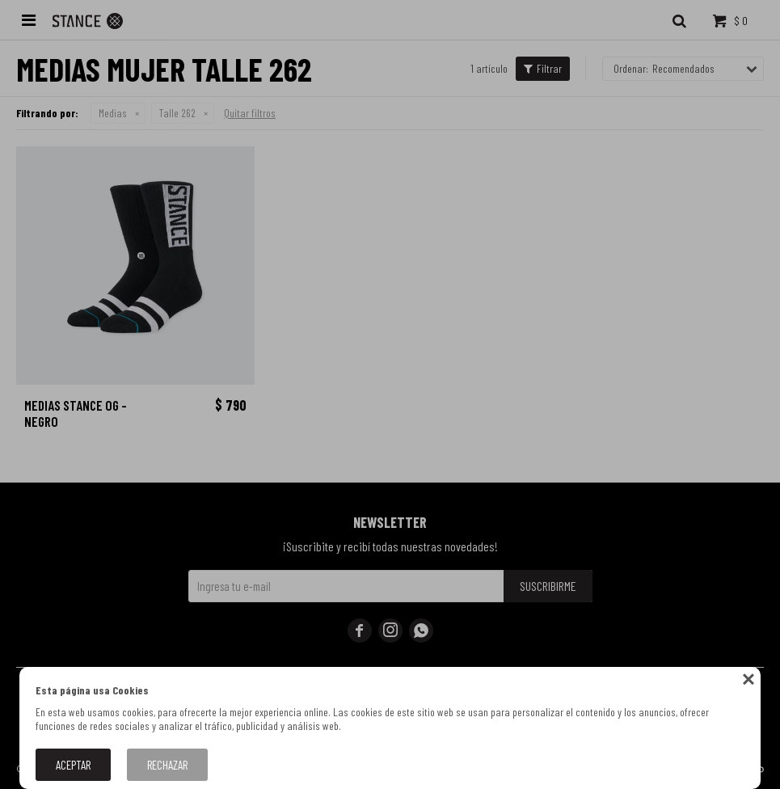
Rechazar (167, 764)
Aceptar (73, 764)
